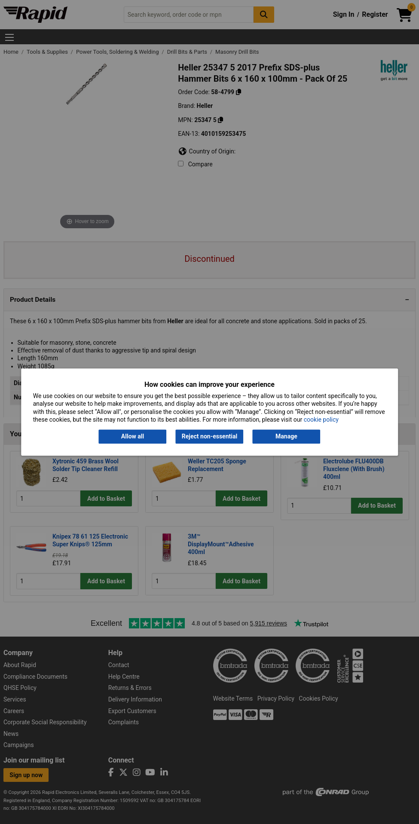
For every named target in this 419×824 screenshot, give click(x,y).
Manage (286, 436)
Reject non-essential (209, 436)
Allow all (132, 436)
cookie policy (321, 419)
